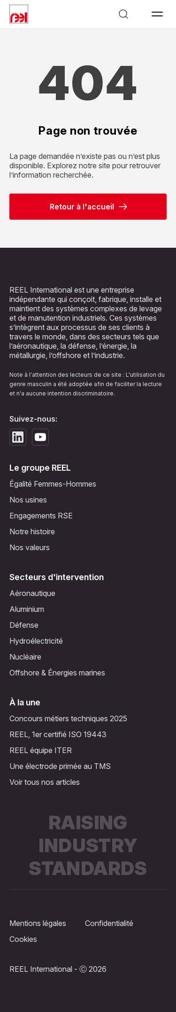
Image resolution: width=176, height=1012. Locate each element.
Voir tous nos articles (44, 782)
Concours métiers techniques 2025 (68, 718)
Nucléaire (25, 656)
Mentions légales (37, 923)
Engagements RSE (41, 515)
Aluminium (26, 609)
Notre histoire (32, 531)
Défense (23, 625)
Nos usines (28, 499)
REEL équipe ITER (40, 750)
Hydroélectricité (36, 641)
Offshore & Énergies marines (57, 672)
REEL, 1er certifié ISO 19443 (58, 734)
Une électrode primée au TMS (60, 766)
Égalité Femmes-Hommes (52, 483)
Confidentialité (109, 923)
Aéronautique (32, 593)
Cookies (23, 939)
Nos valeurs (29, 547)
